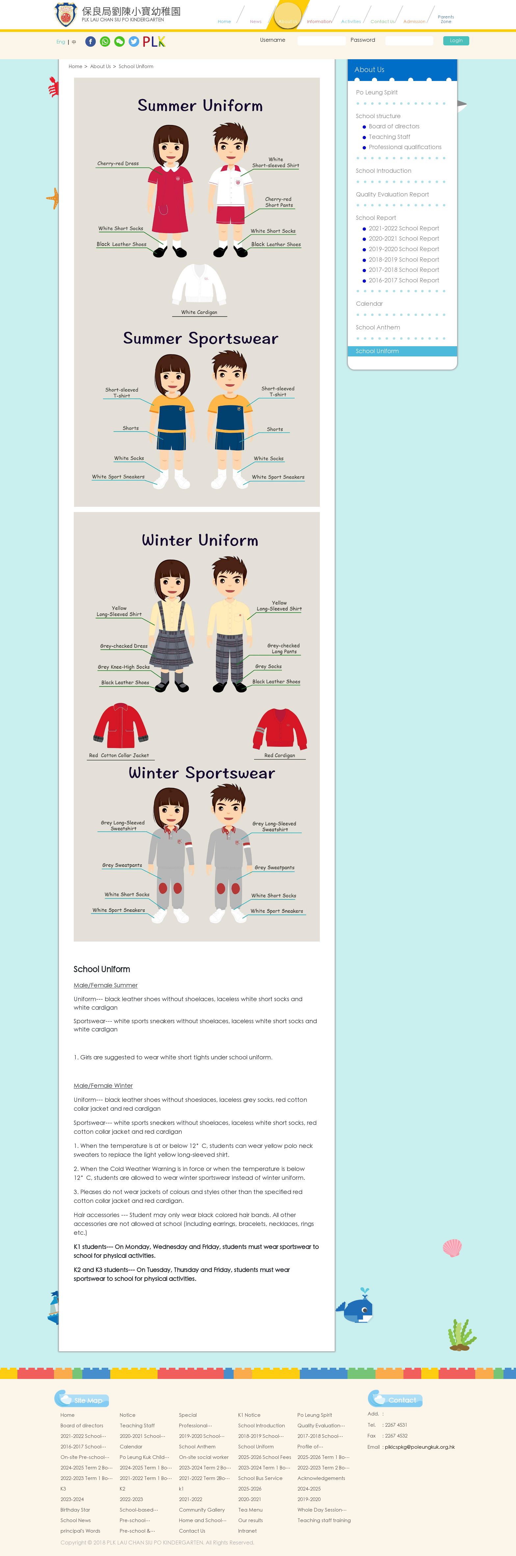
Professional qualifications (405, 147)
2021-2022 (190, 1499)
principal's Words (80, 1531)
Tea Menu (250, 1510)
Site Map (88, 1401)
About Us (100, 67)
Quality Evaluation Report (392, 195)
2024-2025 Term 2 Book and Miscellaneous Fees (87, 1468)
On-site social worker (204, 1457)
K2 (122, 1489)
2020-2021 (249, 1499)
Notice (128, 1415)
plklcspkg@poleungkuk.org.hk (420, 1447)
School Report (376, 218)
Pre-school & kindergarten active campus (143, 1531)
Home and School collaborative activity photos (204, 1520)
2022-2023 (131, 1499)
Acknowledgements (321, 1478)
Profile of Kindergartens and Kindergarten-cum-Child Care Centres (320, 1447)
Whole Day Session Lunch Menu (319, 1510)
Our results (250, 1520)
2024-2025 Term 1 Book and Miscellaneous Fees (146, 1468)
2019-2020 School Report (404, 249)
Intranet (247, 1531)
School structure (378, 116)
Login (456, 41)
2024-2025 (309, 1489)
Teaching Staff (389, 137)
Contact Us (192, 1531)
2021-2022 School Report (404, 228)
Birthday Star (75, 1510)
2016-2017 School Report (404, 280)
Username (272, 40)
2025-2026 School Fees (264, 1457)
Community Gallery (202, 1510)
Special (188, 1415)
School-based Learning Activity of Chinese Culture (142, 1510)
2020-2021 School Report (404, 239)
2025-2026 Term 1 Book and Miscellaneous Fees (323, 1457)
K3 (63, 1489)
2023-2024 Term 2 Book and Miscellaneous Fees (205, 1468)
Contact (402, 1400)
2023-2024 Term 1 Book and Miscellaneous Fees (264, 1468)
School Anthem (378, 328)
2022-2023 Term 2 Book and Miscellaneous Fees (323, 1468)
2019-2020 (309, 1499)
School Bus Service (260, 1478)
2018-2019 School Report (404, 260)
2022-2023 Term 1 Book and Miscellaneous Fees (87, 1478)
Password (362, 40)
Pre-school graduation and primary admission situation (141, 1520)
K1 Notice (249, 1415)
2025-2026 (249, 1489)
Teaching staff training (324, 1520)
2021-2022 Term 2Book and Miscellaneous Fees (205, 1478)
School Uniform (136, 67)
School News (76, 1520)
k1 (181, 1489)
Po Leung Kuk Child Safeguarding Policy (144, 1457)
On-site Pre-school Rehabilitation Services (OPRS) (83, 1457)
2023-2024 (72, 1499)
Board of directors (394, 126)
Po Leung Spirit (377, 93)
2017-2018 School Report (404, 270)
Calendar (369, 304)
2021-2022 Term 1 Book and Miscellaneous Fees (146, 1478)
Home (75, 67)
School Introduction (383, 171)
